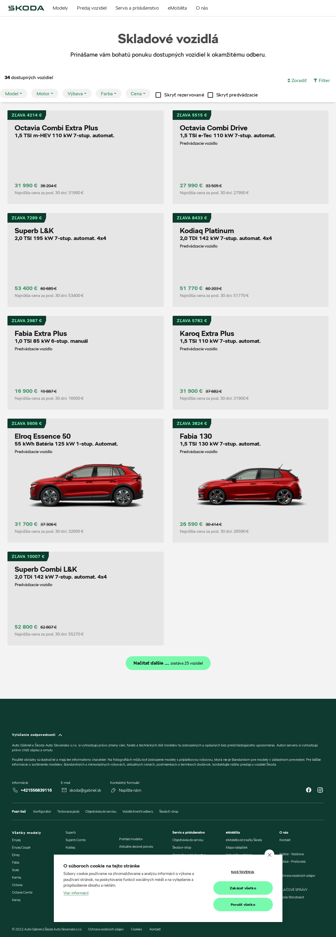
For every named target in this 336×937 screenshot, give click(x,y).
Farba (107, 93)
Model (12, 93)
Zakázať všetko (243, 888)
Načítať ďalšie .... (168, 663)
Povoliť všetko (243, 904)
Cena (136, 93)
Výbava (75, 93)
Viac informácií (76, 893)
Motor (43, 93)
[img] (26, 8)
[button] (297, 80)
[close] (269, 855)
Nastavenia (242, 872)
